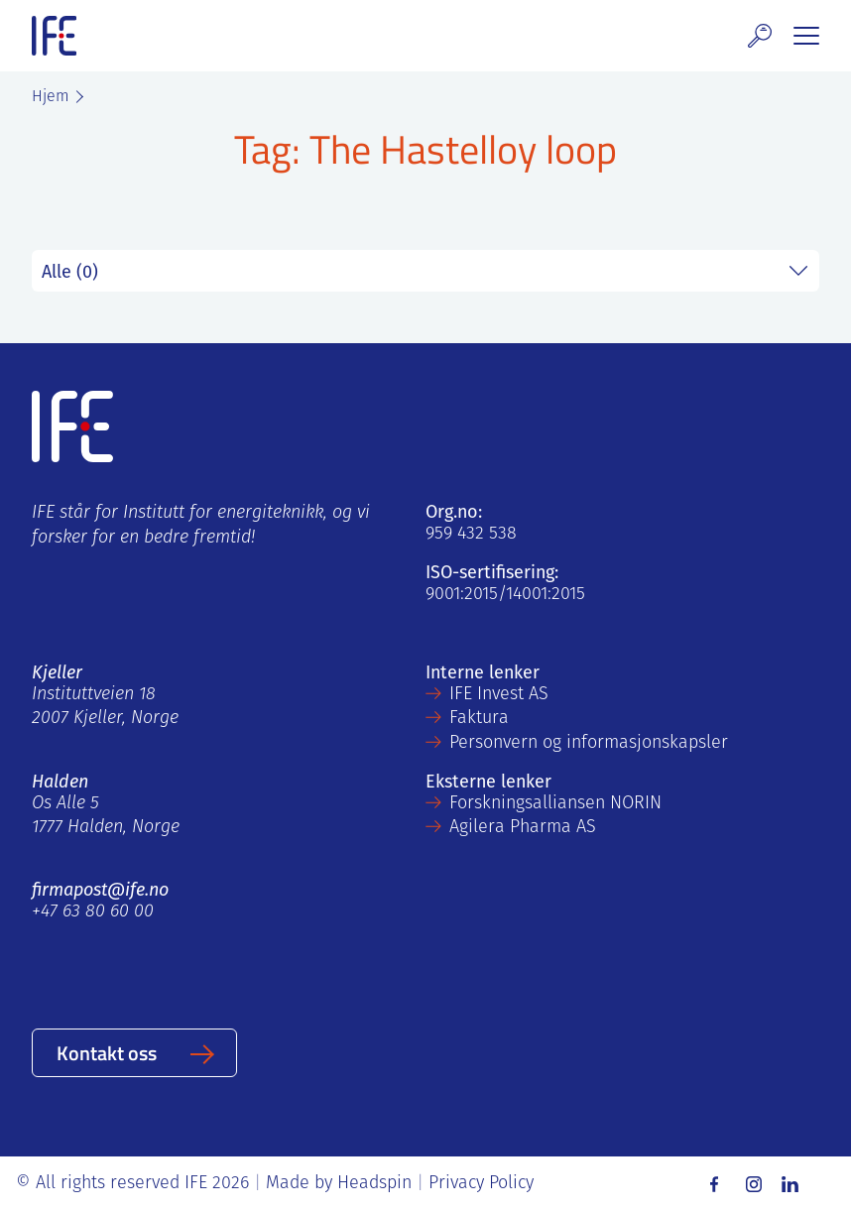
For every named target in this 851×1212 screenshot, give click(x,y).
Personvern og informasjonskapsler (588, 743)
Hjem (50, 97)
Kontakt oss (107, 1052)
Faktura (479, 718)
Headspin (374, 1183)
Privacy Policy (481, 1183)
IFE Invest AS (498, 694)
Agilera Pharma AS (522, 827)
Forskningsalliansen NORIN (555, 803)
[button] (760, 36)
